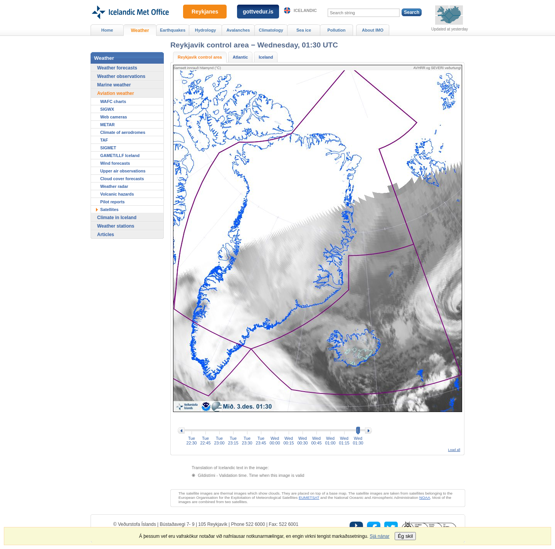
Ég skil (405, 536)
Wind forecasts (115, 163)
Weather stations (115, 226)
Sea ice (303, 30)
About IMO (372, 30)
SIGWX (107, 109)
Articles (105, 234)
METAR (107, 124)
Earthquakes (172, 30)
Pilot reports (112, 201)
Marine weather (114, 85)
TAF (104, 140)
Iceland (266, 57)
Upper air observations (123, 171)
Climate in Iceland (116, 217)
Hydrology (205, 30)
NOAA (424, 497)
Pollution (336, 30)
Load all (454, 450)
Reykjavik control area (200, 57)
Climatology (271, 30)
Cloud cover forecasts (122, 178)
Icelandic (305, 10)
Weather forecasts (117, 68)
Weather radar (114, 186)
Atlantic (240, 57)
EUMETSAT (309, 497)
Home (107, 30)
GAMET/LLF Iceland (120, 155)
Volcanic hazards (117, 194)
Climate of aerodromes (122, 132)
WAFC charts (113, 101)
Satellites (109, 209)
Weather (140, 30)
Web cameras (113, 117)
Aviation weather (115, 93)
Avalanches (238, 30)
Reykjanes (205, 11)
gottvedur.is (258, 11)
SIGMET (108, 147)
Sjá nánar (379, 536)
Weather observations (121, 76)
